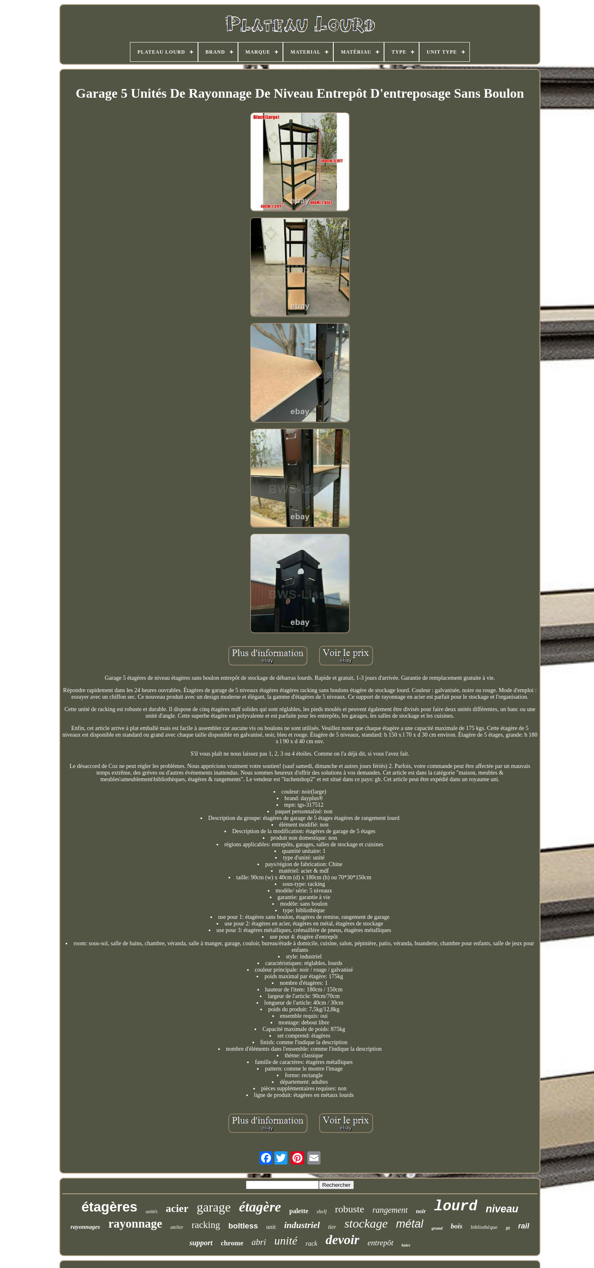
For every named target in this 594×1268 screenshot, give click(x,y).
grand (437, 1228)
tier (332, 1227)
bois (456, 1226)
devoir (342, 1239)
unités (152, 1211)
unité (285, 1240)
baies (406, 1245)
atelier (176, 1227)
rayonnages (85, 1226)
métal (409, 1224)
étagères (109, 1206)
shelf (321, 1211)
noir (421, 1211)
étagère (260, 1206)
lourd (455, 1206)
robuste (349, 1209)
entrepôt (381, 1242)
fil (508, 1228)
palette (298, 1210)
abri (259, 1242)
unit (271, 1226)
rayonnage (135, 1223)
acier (177, 1208)
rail (523, 1226)
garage (214, 1207)
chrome (232, 1243)
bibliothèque (484, 1227)
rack (311, 1243)
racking (206, 1225)
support (200, 1243)
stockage (366, 1223)
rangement (390, 1209)
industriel (302, 1225)
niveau (502, 1208)
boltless (243, 1225)
